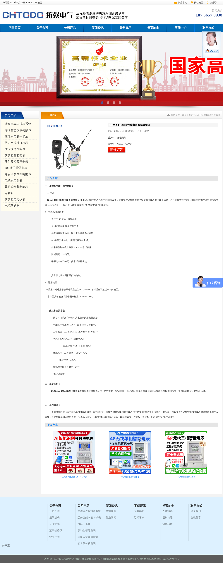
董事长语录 (55, 530)
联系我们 (196, 511)
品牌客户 (139, 511)
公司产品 (70, 27)
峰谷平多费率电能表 (18, 174)
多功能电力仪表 (15, 199)
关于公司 (42, 27)
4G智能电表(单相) (130, 477)
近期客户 (139, 517)
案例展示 (125, 27)
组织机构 (54, 517)
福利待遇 (167, 517)
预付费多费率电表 (16, 161)
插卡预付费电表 (15, 149)
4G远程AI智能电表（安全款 (73, 477)
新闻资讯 (98, 27)
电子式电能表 (13, 180)
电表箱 (9, 193)
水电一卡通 (84, 523)
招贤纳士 (153, 27)
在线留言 (196, 517)
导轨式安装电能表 (16, 186)
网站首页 (14, 27)
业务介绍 (54, 536)
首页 (184, 115)
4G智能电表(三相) (186, 477)
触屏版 (213, 2)
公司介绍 (54, 511)
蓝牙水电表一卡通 (16, 136)
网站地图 (198, 2)
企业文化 (54, 523)
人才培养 (167, 511)
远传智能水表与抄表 (18, 130)
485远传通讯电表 (16, 167)
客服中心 (181, 27)
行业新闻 (111, 517)
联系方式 (208, 27)
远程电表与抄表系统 (18, 123)
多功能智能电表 (15, 155)
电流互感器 (12, 205)
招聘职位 (167, 523)
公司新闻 (111, 511)
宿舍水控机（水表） (18, 142)
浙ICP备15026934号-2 (168, 558)
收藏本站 (182, 2)
